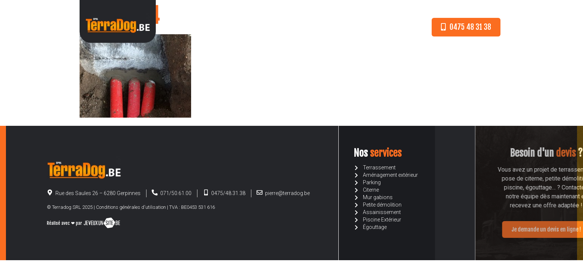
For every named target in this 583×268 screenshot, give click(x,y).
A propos (240, 27)
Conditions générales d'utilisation (131, 207)
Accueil (207, 27)
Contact (370, 27)
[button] (466, 27)
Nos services (282, 27)
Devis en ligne (329, 27)
